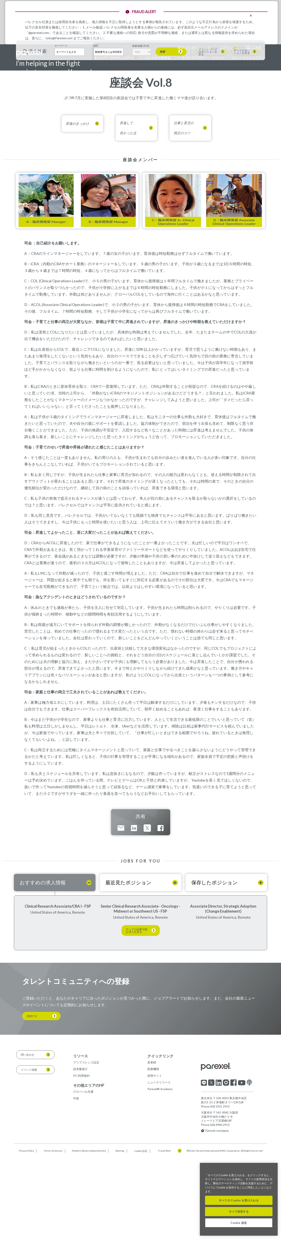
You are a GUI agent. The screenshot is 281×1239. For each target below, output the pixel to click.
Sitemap (119, 1232)
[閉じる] (272, 1169)
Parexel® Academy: (160, 1171)
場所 (96, 127)
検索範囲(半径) (141, 127)
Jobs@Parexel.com (59, 38)
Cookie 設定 (140, 1232)
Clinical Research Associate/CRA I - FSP (58, 988)
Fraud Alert (164, 1233)
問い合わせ (27, 1136)
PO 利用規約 (81, 1157)
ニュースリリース (159, 1164)
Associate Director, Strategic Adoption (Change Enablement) (223, 990)
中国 (76, 1180)
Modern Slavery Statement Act (89, 1232)
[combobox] (108, 134)
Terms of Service (53, 1232)
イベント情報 (29, 1151)
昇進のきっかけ (77, 206)
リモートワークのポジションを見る (207, 134)
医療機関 (153, 1151)
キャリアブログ (193, 57)
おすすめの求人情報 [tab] (43, 964)
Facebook (161, 910)
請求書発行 (80, 1151)
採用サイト (154, 1157)
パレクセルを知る (157, 57)
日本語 (256, 48)
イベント (218, 57)
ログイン (226, 48)
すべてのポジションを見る (241, 134)
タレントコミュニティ (248, 57)
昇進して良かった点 (128, 210)
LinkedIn (134, 910)
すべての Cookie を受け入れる (239, 1200)
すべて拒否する (239, 1211)
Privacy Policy (26, 1232)
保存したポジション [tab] (214, 964)
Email (120, 910)
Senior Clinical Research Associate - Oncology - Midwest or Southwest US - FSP (140, 990)
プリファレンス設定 (86, 1144)
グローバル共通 (83, 1173)
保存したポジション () (194, 48)
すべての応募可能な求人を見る (136, 1012)
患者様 (151, 1144)
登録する (31, 1098)
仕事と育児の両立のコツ (184, 210)
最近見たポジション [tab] (128, 964)
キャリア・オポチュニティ (113, 57)
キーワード (61, 127)
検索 (162, 133)
